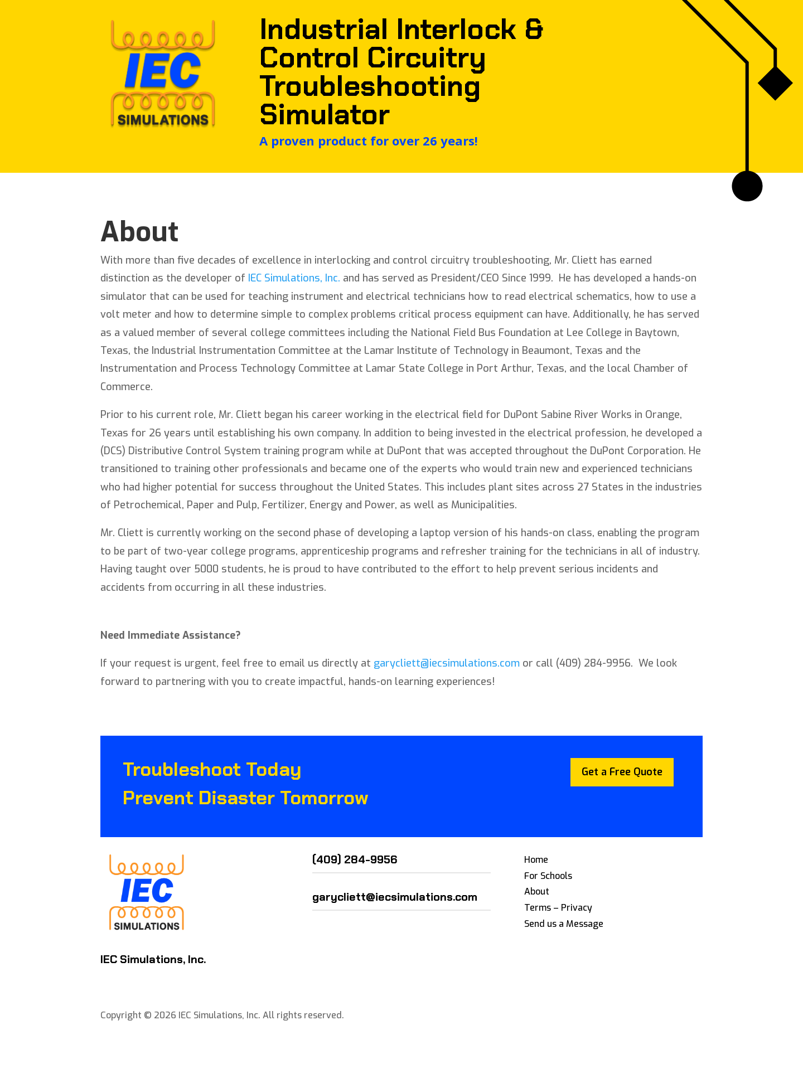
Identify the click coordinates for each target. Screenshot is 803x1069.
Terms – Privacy (558, 907)
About (536, 891)
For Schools (548, 876)
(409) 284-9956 (355, 859)
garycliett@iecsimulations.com (447, 663)
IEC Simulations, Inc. (295, 278)
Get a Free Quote (622, 772)
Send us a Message (563, 924)
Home (536, 860)
